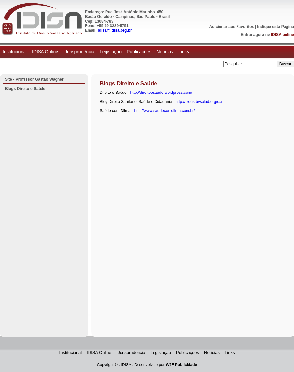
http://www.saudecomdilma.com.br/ (164, 111)
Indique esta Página (275, 27)
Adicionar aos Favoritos (231, 27)
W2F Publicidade (181, 365)
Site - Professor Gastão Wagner (34, 79)
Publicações (139, 51)
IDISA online (282, 34)
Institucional (15, 51)
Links (183, 51)
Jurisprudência (79, 51)
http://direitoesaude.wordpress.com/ (161, 92)
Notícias (164, 51)
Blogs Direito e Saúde (25, 88)
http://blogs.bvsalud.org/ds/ (198, 101)
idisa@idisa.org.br (115, 30)
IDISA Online (45, 51)
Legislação (111, 51)
